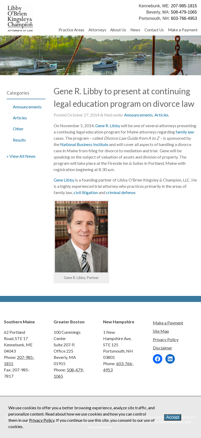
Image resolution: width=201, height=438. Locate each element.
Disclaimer (162, 347)
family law (185, 131)
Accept (172, 417)
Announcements (27, 106)
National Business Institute (84, 144)
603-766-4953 (184, 18)
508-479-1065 (184, 12)
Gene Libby (64, 179)
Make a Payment (183, 29)
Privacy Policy (165, 339)
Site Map (161, 331)
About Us (118, 29)
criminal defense (120, 192)
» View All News (21, 156)
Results (19, 139)
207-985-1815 (184, 6)
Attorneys (97, 29)
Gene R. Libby (107, 125)
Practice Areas (71, 29)
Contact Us (154, 29)
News (135, 29)
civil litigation (86, 192)
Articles (20, 117)
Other (18, 128)
